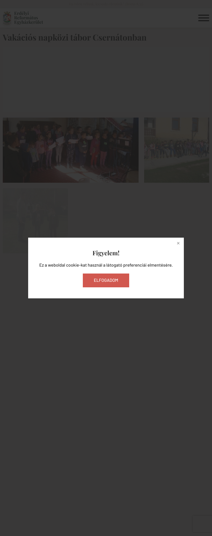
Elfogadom (106, 280)
